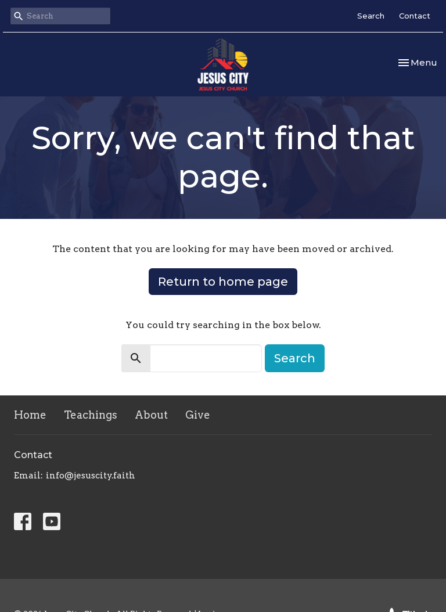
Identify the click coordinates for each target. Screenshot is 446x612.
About (151, 415)
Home (30, 415)
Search (370, 15)
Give (197, 415)
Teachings (90, 415)
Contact (414, 15)
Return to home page (223, 282)
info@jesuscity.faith (90, 475)
